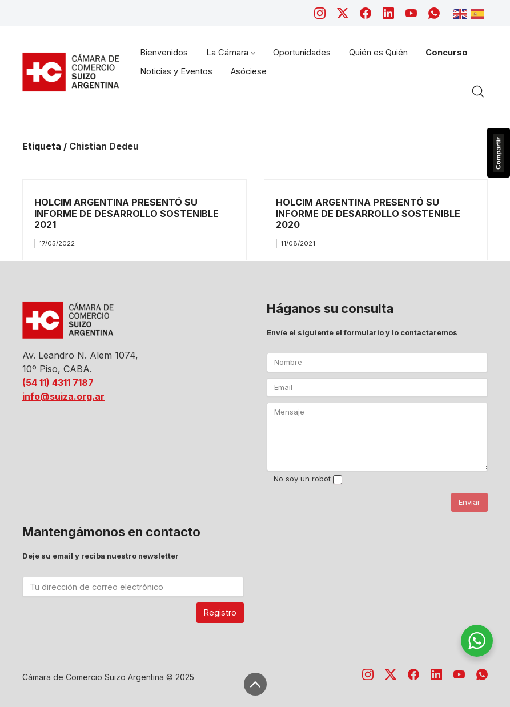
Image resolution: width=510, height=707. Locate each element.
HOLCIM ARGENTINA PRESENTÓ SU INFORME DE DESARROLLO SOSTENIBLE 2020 (368, 213)
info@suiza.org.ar (63, 396)
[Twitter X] (342, 13)
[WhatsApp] (434, 13)
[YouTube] (411, 13)
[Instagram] (320, 13)
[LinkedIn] (388, 13)
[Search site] (478, 91)
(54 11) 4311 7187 (58, 382)
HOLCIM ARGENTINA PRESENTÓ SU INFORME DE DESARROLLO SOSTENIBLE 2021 (126, 213)
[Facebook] (365, 13)
